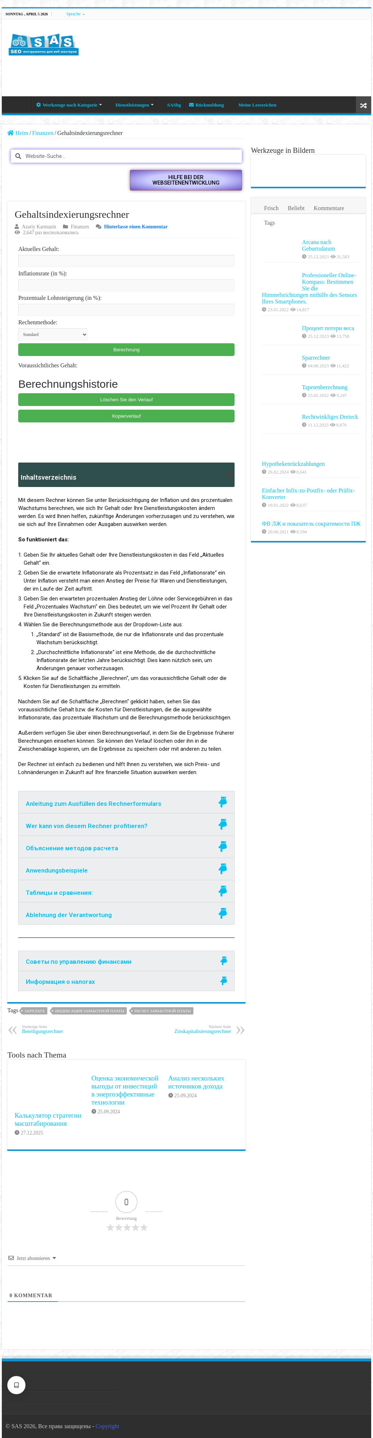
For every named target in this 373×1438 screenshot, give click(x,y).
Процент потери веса (328, 328)
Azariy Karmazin (39, 226)
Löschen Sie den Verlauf (126, 399)
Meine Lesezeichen (254, 105)
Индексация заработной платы (89, 1011)
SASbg (171, 105)
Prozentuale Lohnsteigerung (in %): (60, 298)
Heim (22, 104)
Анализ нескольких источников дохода (196, 1082)
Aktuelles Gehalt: (38, 249)
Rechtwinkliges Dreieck (330, 417)
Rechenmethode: (38, 322)
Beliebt (296, 208)
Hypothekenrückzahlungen (293, 464)
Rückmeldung (206, 105)
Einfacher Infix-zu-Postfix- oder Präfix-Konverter (326, 497)
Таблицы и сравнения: (59, 892)
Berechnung (126, 349)
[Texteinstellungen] (16, 1385)
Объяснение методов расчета (72, 848)
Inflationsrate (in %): (42, 273)
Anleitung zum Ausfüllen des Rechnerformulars (93, 803)
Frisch (271, 208)
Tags (269, 223)
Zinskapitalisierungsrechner (193, 1029)
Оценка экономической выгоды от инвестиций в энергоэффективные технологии (124, 1090)
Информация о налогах (60, 981)
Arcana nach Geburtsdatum (318, 245)
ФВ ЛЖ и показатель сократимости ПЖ (328, 533)
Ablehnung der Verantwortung (69, 915)
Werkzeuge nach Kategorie (66, 105)
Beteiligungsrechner (59, 1029)
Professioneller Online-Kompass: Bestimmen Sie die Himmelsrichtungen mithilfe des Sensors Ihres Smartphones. (309, 288)
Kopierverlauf (126, 416)
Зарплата (34, 1011)
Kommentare (329, 208)
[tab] (126, 802)
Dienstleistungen (129, 105)
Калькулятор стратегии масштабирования (48, 1119)
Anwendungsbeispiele (57, 870)
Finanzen (43, 133)
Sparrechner (316, 358)
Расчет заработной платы (162, 1011)
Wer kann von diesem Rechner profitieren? (87, 826)
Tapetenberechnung (325, 387)
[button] (186, 180)
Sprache (73, 13)
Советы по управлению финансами (78, 961)
